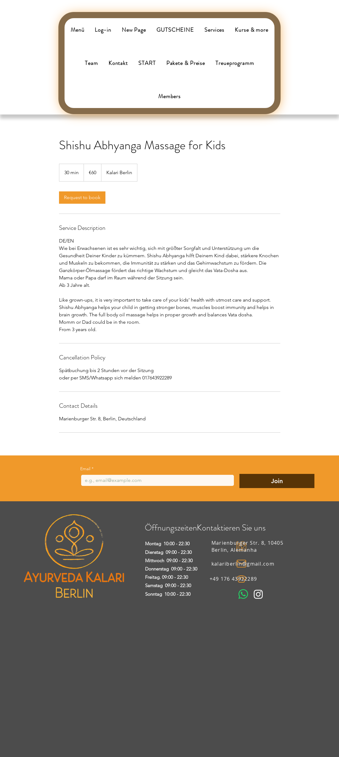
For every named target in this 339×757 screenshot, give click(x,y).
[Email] (155, 480)
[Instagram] (258, 594)
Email (86, 468)
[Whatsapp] (243, 594)
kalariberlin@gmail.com (242, 563)
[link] (82, 197)
